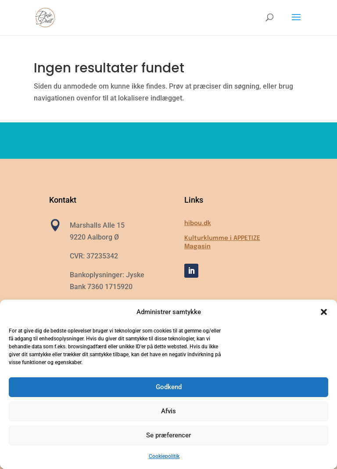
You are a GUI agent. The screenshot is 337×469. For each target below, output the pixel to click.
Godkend (169, 387)
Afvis (168, 411)
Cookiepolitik (164, 456)
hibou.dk (197, 223)
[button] (323, 312)
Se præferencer (168, 435)
